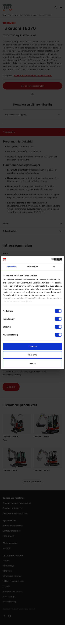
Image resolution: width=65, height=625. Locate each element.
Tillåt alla (32, 346)
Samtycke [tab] (11, 267)
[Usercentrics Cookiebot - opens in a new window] (50, 259)
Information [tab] (32, 267)
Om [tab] (53, 267)
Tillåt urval (32, 355)
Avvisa (32, 363)
